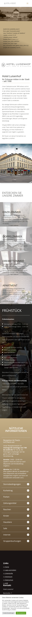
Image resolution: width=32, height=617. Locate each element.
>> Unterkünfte (8, 573)
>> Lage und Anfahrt (9, 570)
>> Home (6, 567)
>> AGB (5, 583)
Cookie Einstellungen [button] (8, 613)
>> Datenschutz (8, 580)
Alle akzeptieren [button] (21, 613)
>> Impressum (7, 577)
